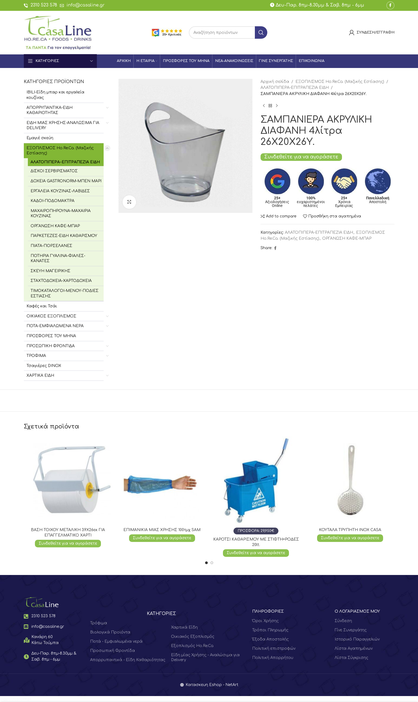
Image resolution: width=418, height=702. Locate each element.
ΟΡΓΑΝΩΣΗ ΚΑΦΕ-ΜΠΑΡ (55, 226)
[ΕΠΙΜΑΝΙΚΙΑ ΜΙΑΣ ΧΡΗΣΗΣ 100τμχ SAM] (162, 480)
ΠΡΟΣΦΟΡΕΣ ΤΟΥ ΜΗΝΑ (51, 336)
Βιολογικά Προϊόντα (110, 632)
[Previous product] (264, 105)
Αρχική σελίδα (275, 82)
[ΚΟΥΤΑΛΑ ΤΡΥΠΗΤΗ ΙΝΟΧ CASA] (350, 480)
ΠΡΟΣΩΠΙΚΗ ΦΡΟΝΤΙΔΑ (51, 346)
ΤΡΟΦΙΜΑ (36, 356)
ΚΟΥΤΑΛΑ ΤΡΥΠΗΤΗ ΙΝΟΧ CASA (350, 530)
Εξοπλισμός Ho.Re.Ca (192, 646)
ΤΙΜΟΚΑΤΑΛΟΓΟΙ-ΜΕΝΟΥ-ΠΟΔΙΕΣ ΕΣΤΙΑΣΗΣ (64, 293)
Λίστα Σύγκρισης (351, 658)
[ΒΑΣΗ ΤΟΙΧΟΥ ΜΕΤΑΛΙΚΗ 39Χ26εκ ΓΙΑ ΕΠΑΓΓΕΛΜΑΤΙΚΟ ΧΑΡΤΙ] (68, 480)
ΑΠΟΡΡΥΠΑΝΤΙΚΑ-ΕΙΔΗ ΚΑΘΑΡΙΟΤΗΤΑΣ (50, 110)
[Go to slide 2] (211, 562)
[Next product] (277, 105)
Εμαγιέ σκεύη (40, 138)
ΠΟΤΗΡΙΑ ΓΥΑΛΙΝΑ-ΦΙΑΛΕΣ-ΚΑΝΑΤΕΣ (58, 258)
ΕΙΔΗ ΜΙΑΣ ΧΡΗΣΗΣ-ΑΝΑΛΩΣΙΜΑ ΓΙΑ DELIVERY (63, 125)
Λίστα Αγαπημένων (354, 648)
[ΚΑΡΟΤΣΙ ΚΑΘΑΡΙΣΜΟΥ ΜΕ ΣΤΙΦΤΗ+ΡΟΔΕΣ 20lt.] (256, 485)
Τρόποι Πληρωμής (270, 630)
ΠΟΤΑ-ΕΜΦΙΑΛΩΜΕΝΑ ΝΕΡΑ (55, 326)
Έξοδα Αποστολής (270, 639)
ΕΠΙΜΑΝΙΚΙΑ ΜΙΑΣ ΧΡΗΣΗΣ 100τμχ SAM (161, 530)
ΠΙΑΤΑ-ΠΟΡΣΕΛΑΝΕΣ (51, 246)
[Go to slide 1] (206, 562)
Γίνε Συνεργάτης (351, 630)
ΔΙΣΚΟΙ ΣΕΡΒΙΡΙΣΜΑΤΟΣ (54, 171)
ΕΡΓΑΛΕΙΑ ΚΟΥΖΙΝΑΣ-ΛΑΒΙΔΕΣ (60, 191)
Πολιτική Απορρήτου (272, 658)
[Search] (228, 32)
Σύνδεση (343, 621)
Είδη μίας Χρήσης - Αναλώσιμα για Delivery (205, 657)
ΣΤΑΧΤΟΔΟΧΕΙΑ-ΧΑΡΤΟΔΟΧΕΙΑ (61, 281)
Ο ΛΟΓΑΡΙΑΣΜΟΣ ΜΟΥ (357, 611)
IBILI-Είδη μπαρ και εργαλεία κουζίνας (55, 95)
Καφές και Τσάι (42, 306)
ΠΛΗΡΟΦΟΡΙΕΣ (268, 611)
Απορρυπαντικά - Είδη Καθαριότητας (127, 660)
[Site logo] (58, 32)
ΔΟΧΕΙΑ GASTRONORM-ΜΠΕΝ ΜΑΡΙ (66, 181)
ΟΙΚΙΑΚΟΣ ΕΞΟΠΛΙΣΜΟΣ (51, 316)
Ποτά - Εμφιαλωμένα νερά (116, 641)
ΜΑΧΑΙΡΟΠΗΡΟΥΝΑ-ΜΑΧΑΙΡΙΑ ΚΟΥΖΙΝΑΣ (61, 213)
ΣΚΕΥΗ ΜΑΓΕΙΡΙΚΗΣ (50, 271)
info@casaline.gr (86, 5)
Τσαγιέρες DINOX (44, 366)
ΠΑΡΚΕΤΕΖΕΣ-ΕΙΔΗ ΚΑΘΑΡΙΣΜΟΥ (64, 236)
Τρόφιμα (98, 623)
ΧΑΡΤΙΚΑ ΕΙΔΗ (40, 375)
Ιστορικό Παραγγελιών (357, 639)
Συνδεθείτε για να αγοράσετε (301, 157)
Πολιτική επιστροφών (273, 648)
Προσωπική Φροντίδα (112, 651)
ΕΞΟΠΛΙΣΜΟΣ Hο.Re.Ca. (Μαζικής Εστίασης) (60, 150)
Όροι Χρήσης (265, 621)
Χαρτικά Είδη (184, 627)
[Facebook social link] (390, 5)
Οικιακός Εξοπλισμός (192, 637)
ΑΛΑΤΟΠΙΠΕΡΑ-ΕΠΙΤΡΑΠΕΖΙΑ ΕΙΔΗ (65, 162)
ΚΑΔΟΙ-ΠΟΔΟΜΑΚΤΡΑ (52, 201)
